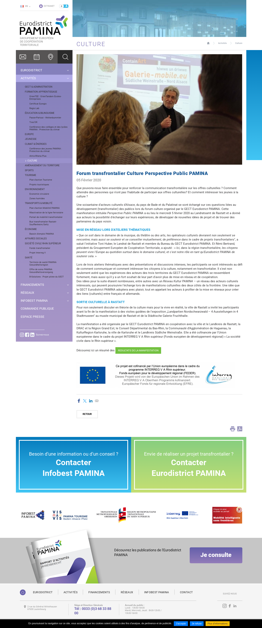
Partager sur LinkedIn (90, 400)
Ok (65, 57)
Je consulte (215, 554)
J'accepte (181, 623)
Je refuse (197, 623)
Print (232, 428)
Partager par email (96, 400)
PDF (239, 428)
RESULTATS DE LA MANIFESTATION (138, 350)
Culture (238, 43)
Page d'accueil (208, 43)
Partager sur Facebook (78, 400)
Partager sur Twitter (84, 400)
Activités (222, 43)
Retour (87, 414)
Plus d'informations (218, 623)
